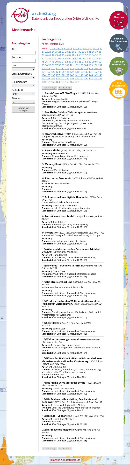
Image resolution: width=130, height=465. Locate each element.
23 (49, 51)
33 (83, 51)
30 (73, 51)
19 (97, 48)
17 (91, 48)
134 (44, 75)
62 (59, 58)
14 (81, 48)
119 (95, 68)
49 (76, 55)
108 (44, 68)
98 (59, 65)
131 (91, 71)
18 (94, 48)
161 (48, 81)
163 (58, 81)
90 (93, 61)
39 (43, 55)
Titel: (14, 49)
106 (95, 65)
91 (96, 61)
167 (77, 81)
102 (77, 65)
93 (43, 65)
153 (72, 78)
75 (43, 61)
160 (44, 81)
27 (63, 51)
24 (53, 51)
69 (83, 58)
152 (67, 78)
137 (58, 75)
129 (81, 71)
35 (90, 51)
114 (72, 68)
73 (96, 58)
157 (91, 78)
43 (56, 55)
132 (95, 71)
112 (62, 68)
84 (73, 61)
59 (49, 58)
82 (66, 61)
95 (49, 65)
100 (67, 65)
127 (72, 71)
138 (62, 75)
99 (63, 65)
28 (66, 51)
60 (53, 58)
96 (53, 65)
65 (69, 58)
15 (84, 48)
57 (43, 58)
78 (53, 61)
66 (73, 58)
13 (77, 48)
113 (67, 68)
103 (81, 65)
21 (43, 51)
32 (79, 51)
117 (86, 68)
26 (59, 51)
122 (48, 71)
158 (95, 78)
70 (86, 58)
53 (90, 55)
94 (46, 65)
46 (66, 55)
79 (56, 61)
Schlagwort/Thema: (22, 73)
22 (46, 51)
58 (46, 58)
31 (76, 51)
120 (100, 68)
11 (70, 48)
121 (44, 71)
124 (58, 71)
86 (79, 61)
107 (100, 65)
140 (72, 75)
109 (48, 68)
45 (63, 55)
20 (101, 48)
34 (86, 51)
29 (69, 51)
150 (58, 78)
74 (100, 58)
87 (83, 61)
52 (86, 55)
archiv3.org (44, 12)
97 (56, 65)
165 (67, 81)
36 (93, 51)
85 (76, 61)
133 (100, 71)
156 (86, 78)
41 (49, 55)
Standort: (17, 98)
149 (53, 78)
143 (86, 75)
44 (59, 55)
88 (86, 61)
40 (46, 55)
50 (79, 55)
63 (63, 58)
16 (87, 48)
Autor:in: (16, 57)
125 (62, 71)
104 (86, 65)
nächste (65, 87)
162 (53, 81)
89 (90, 61)
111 (58, 68)
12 (74, 48)
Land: (15, 65)
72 (93, 58)
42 (53, 55)
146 (100, 75)
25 (56, 51)
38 (100, 51)
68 (79, 58)
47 (69, 55)
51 (83, 55)
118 (91, 68)
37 (96, 51)
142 (81, 75)
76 (46, 61)
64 (66, 58)
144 (91, 75)
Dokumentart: (19, 81)
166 (72, 81)
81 (63, 61)
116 (81, 68)
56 (100, 55)
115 (77, 68)
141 (77, 75)
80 (59, 61)
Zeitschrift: (18, 90)
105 (91, 65)
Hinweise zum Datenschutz (65, 459)
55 (96, 55)
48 (73, 55)
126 (67, 71)
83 (69, 61)
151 (62, 78)
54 (93, 55)
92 (100, 61)
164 (62, 81)
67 (76, 58)
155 (81, 78)
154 (77, 78)
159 (100, 78)
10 (67, 48)
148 (48, 78)
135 (48, 75)
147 (44, 78)
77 (49, 61)
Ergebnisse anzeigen (23, 109)
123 (53, 71)
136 (53, 75)
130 (86, 71)
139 (67, 75)
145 (95, 75)
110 (53, 68)
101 (72, 65)
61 (56, 58)
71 (90, 58)
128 (77, 71)
